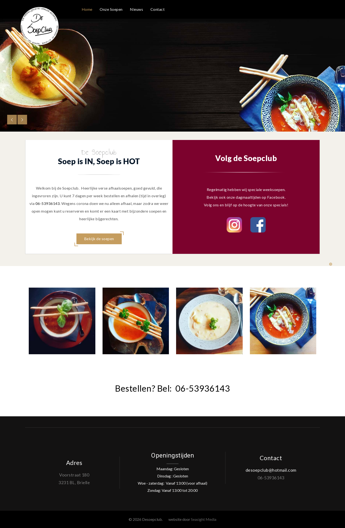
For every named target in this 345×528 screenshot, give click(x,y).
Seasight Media (203, 519)
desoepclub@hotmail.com (271, 470)
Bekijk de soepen (99, 238)
